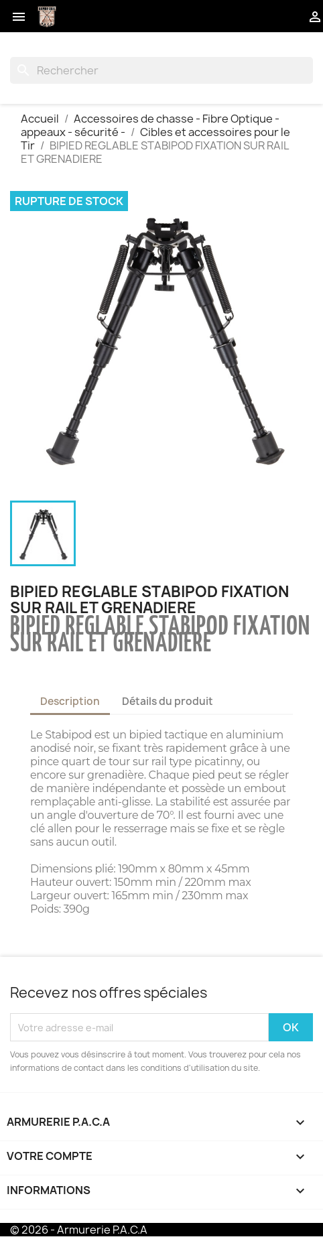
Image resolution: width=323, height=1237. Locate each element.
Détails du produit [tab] (167, 701)
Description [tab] (70, 701)
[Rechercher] (161, 70)
